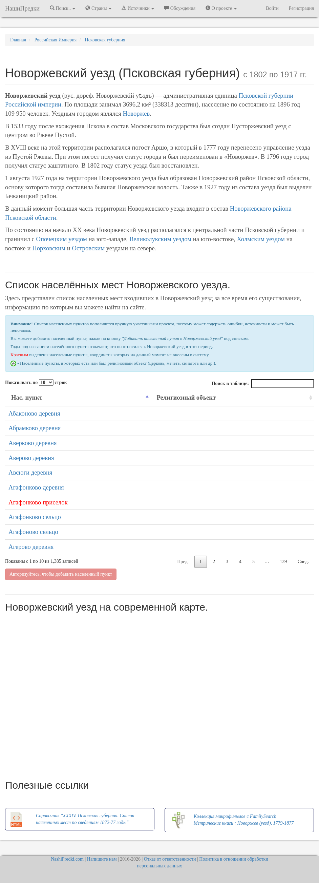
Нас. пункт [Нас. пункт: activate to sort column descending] (26, 397)
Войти (272, 8)
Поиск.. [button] (63, 8)
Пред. (183, 561)
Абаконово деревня (34, 413)
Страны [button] (98, 8)
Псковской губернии (266, 95)
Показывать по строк (36, 382)
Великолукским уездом (160, 239)
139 (283, 561)
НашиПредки (22, 8)
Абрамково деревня (34, 427)
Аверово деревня (31, 457)
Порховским (48, 248)
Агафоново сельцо (33, 531)
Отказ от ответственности (170, 859)
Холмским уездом (261, 239)
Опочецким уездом (61, 239)
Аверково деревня (32, 442)
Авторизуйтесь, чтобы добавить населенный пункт (60, 574)
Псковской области (30, 217)
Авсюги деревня (30, 472)
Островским (88, 248)
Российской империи (33, 104)
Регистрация (301, 8)
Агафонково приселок (38, 502)
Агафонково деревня (36, 487)
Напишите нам (102, 859)
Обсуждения (179, 8)
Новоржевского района (261, 208)
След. (303, 561)
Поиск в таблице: (263, 383)
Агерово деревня (31, 546)
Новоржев (136, 113)
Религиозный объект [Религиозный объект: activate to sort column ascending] (186, 397)
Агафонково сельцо (34, 516)
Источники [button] (138, 8)
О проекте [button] (221, 8)
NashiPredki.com (67, 859)
